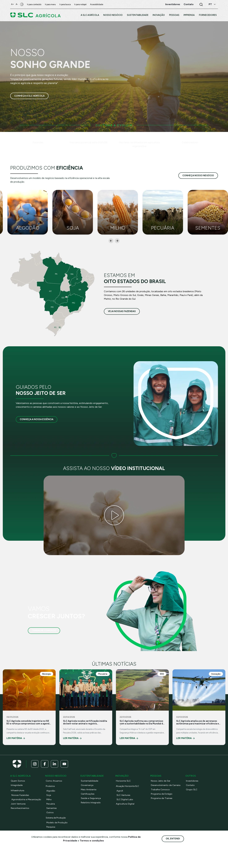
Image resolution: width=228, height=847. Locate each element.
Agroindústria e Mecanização (26, 799)
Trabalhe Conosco (44, 630)
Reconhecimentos (20, 808)
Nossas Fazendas (20, 795)
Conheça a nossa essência (36, 419)
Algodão (50, 790)
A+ (12, 4)
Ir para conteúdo (35, 4)
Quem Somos (18, 781)
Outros (50, 812)
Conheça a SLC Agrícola (29, 95)
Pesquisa (50, 826)
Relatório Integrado (91, 802)
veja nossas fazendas (122, 311)
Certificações (88, 794)
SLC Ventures (124, 795)
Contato (190, 785)
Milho (49, 799)
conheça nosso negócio (198, 175)
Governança (87, 785)
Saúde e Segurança (91, 798)
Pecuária (50, 804)
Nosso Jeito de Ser (161, 781)
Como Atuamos (54, 781)
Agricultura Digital (125, 804)
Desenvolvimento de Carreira (166, 785)
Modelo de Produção (57, 822)
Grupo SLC (191, 789)
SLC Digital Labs (125, 799)
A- (17, 4)
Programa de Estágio (162, 794)
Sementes (51, 808)
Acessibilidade (97, 4)
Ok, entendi (173, 838)
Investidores (192, 781)
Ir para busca (66, 4)
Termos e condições (92, 840)
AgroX (120, 790)
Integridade (17, 785)
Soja (48, 795)
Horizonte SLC (123, 781)
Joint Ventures (18, 804)
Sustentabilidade (89, 781)
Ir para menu (51, 4)
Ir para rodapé (81, 4)
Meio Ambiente (89, 789)
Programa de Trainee (161, 798)
